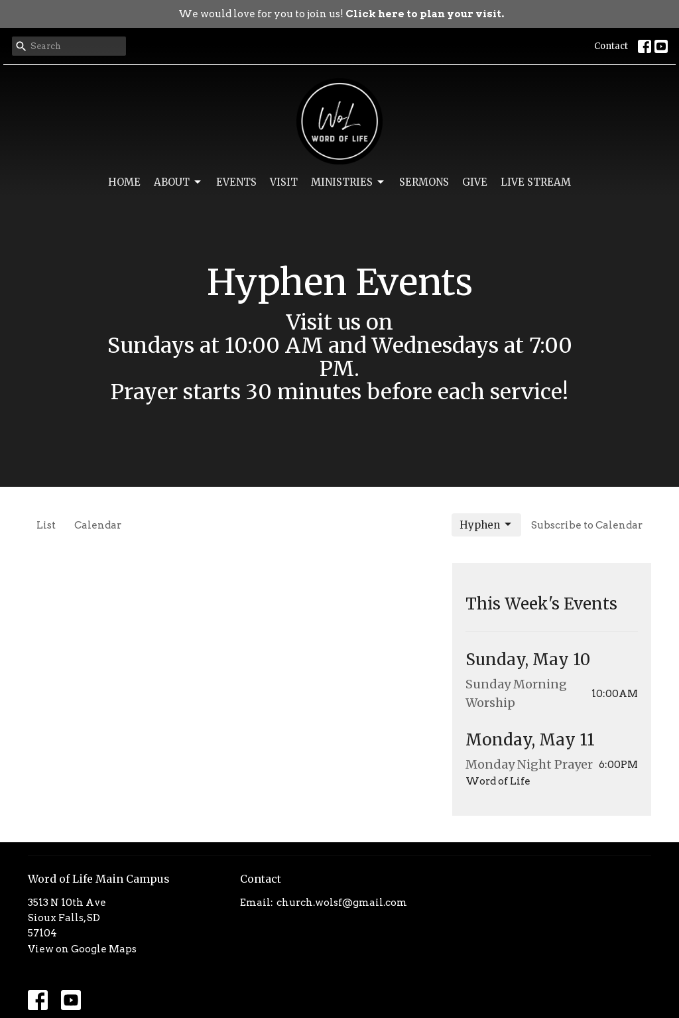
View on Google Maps (82, 949)
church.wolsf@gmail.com (342, 903)
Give (474, 182)
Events (236, 182)
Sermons (424, 182)
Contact (611, 46)
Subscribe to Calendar (587, 525)
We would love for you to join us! (341, 14)
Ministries (348, 182)
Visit (284, 182)
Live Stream (536, 182)
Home (124, 182)
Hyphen (486, 524)
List (46, 525)
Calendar (97, 525)
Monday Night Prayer (529, 764)
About (178, 182)
